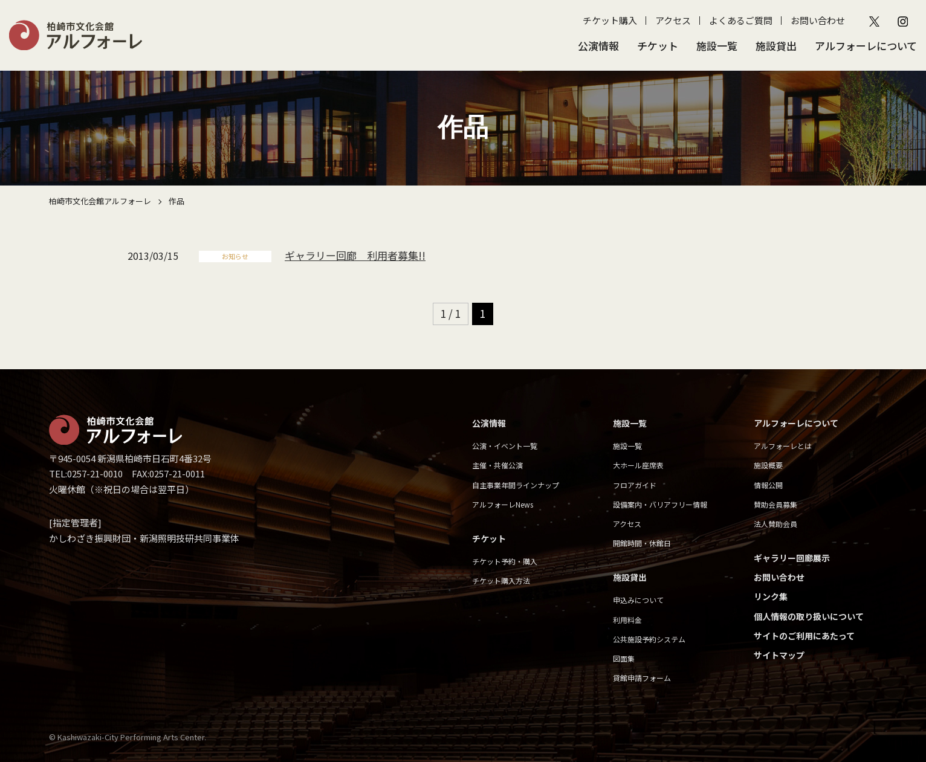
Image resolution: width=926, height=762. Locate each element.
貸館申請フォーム (642, 678)
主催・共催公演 (497, 465)
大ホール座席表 (638, 465)
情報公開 (768, 485)
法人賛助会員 (775, 523)
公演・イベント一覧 (504, 446)
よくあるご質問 (740, 20)
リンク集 (771, 596)
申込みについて (638, 600)
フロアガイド (634, 485)
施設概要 (768, 465)
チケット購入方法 (501, 580)
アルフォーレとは (783, 446)
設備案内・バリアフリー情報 (660, 504)
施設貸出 (776, 45)
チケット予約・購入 (504, 561)
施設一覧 (716, 45)
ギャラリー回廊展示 (792, 558)
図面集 (624, 658)
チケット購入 (610, 20)
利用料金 (627, 620)
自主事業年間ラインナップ (515, 485)
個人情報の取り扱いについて (809, 616)
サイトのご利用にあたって (804, 636)
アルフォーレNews (502, 504)
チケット (657, 45)
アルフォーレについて (866, 45)
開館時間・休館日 (642, 543)
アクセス (673, 20)
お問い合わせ (818, 20)
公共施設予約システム (649, 639)
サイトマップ (779, 655)
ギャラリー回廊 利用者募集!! (355, 255)
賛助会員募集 (775, 504)
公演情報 (598, 45)
